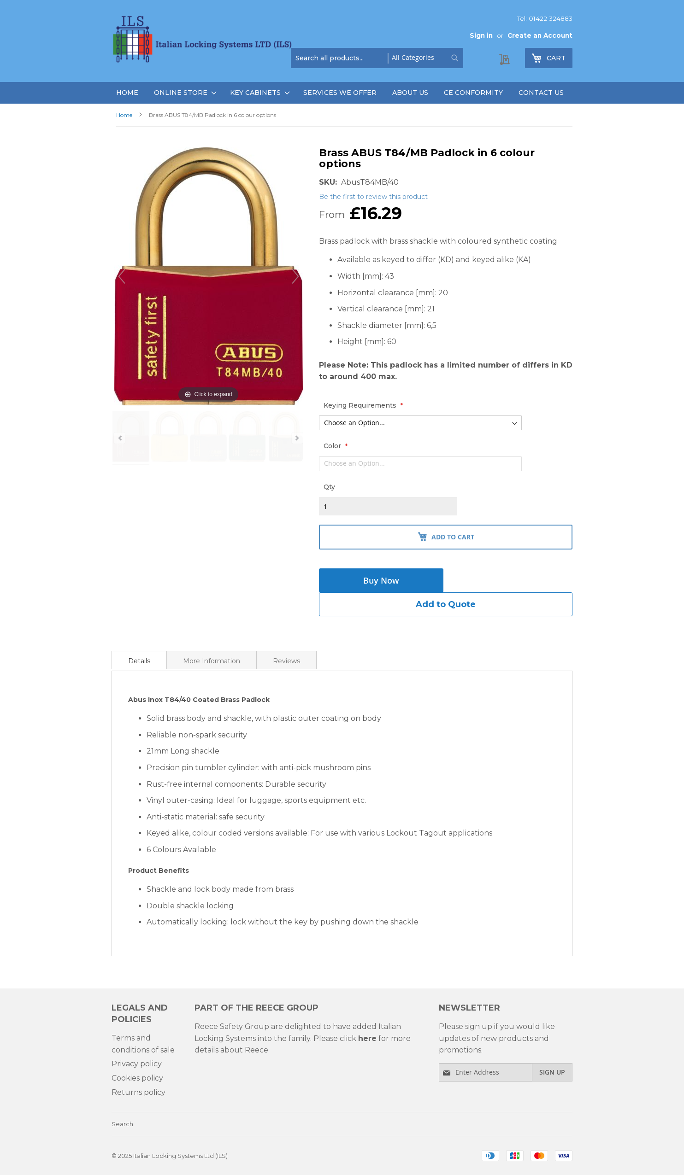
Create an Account (539, 35)
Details (139, 661)
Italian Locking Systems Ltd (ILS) (180, 1155)
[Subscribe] (552, 1072)
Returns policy (138, 1092)
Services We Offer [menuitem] (340, 92)
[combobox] (377, 58)
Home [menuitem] (127, 92)
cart (559, 59)
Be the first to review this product (373, 197)
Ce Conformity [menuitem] (473, 92)
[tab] (139, 660)
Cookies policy (137, 1078)
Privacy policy (137, 1063)
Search (122, 1124)
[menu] (342, 93)
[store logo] (204, 41)
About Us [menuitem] (410, 92)
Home (124, 114)
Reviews (286, 661)
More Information (211, 661)
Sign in (481, 35)
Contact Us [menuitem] (541, 92)
